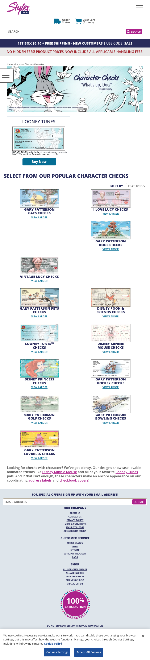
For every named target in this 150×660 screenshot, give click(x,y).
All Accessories (75, 573)
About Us (75, 513)
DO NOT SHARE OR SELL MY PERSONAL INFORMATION (75, 625)
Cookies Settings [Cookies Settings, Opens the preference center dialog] (57, 652)
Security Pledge (75, 527)
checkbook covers (73, 480)
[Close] (143, 636)
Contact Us (75, 516)
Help (75, 546)
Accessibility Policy (75, 531)
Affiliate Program (75, 553)
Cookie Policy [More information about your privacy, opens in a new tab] (53, 643)
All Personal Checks (75, 569)
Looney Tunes (127, 472)
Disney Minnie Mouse (59, 472)
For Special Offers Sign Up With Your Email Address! (75, 494)
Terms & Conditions (75, 524)
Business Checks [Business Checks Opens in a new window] (75, 580)
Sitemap (75, 550)
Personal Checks (23, 64)
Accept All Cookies (88, 652)
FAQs (75, 557)
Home (10, 64)
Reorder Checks (75, 576)
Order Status (75, 543)
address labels (39, 480)
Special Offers (75, 583)
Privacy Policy (75, 520)
